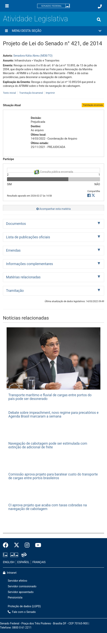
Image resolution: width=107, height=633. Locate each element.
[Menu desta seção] (6, 31)
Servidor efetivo (17, 580)
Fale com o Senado (22, 612)
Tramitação (15, 290)
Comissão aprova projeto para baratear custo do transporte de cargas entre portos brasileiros (53, 476)
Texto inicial (10, 92)
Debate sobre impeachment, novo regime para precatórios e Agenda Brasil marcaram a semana (53, 414)
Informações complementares (29, 264)
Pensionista (15, 597)
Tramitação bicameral (31, 92)
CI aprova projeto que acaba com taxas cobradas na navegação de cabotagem (47, 507)
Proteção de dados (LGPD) (24, 606)
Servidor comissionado (22, 586)
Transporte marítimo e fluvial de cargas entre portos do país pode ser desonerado (50, 397)
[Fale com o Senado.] (100, 6)
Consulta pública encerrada (53, 171)
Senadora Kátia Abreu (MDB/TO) (33, 55)
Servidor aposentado (20, 592)
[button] (53, 31)
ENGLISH (8, 562)
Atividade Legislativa (35, 18)
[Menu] (7, 6)
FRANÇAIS (39, 562)
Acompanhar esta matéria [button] (53, 208)
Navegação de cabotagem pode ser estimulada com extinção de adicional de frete (47, 445)
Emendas (13, 250)
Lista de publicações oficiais (28, 237)
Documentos (16, 224)
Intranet (10, 572)
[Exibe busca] (99, 19)
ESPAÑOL (23, 562)
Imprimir (50, 92)
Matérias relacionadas (23, 277)
